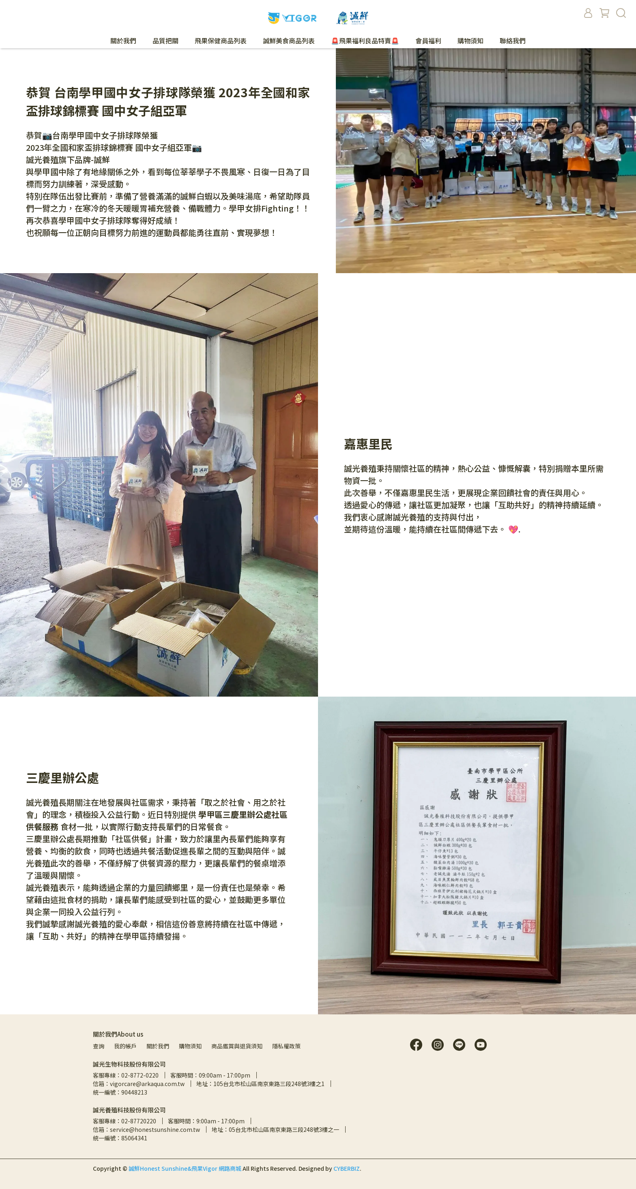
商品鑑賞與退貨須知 (236, 1046)
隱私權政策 (286, 1046)
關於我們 (157, 1046)
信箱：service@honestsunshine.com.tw (146, 1129)
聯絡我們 (513, 40)
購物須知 (470, 40)
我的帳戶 (125, 1046)
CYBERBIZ (346, 1168)
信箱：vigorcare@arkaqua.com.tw (139, 1084)
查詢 (98, 1046)
